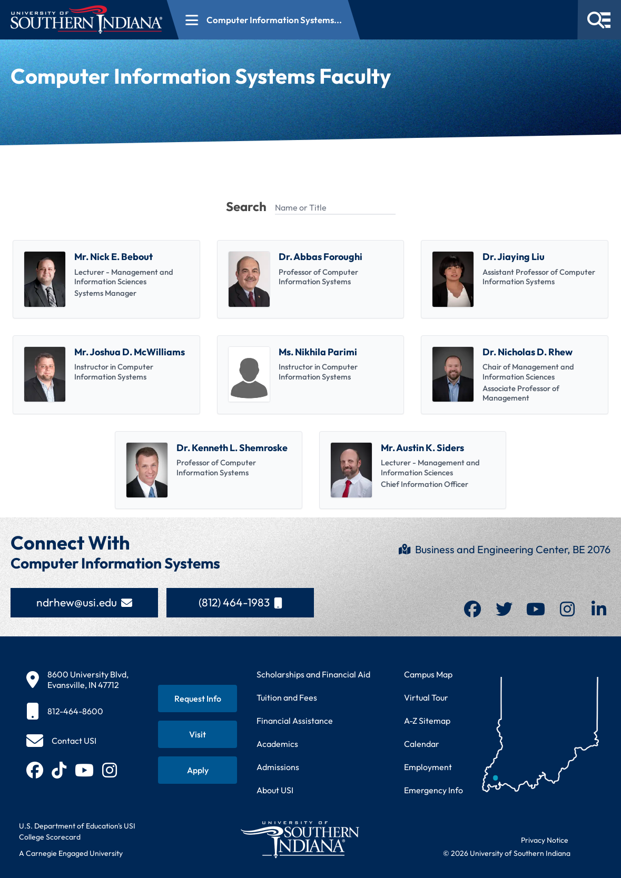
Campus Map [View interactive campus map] (428, 674)
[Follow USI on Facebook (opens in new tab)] (34, 770)
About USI (275, 790)
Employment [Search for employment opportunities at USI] (428, 767)
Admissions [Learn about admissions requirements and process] (278, 767)
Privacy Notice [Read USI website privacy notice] (544, 840)
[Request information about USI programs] (197, 698)
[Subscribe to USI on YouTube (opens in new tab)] (84, 770)
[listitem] (106, 279)
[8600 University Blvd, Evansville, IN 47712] (77, 679)
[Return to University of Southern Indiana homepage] (299, 839)
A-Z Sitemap (427, 720)
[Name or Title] (335, 208)
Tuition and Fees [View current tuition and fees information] (287, 697)
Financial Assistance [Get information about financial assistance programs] (295, 720)
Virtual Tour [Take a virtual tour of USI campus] (426, 697)
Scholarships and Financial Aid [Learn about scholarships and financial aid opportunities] (313, 674)
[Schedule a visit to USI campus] (197, 734)
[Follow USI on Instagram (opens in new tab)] (109, 770)
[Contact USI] (61, 740)
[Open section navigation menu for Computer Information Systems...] (263, 19)
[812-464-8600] (77, 711)
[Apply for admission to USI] (197, 770)
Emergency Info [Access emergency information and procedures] (433, 790)
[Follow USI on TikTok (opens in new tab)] (59, 770)
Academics (277, 744)
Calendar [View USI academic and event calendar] (421, 744)
